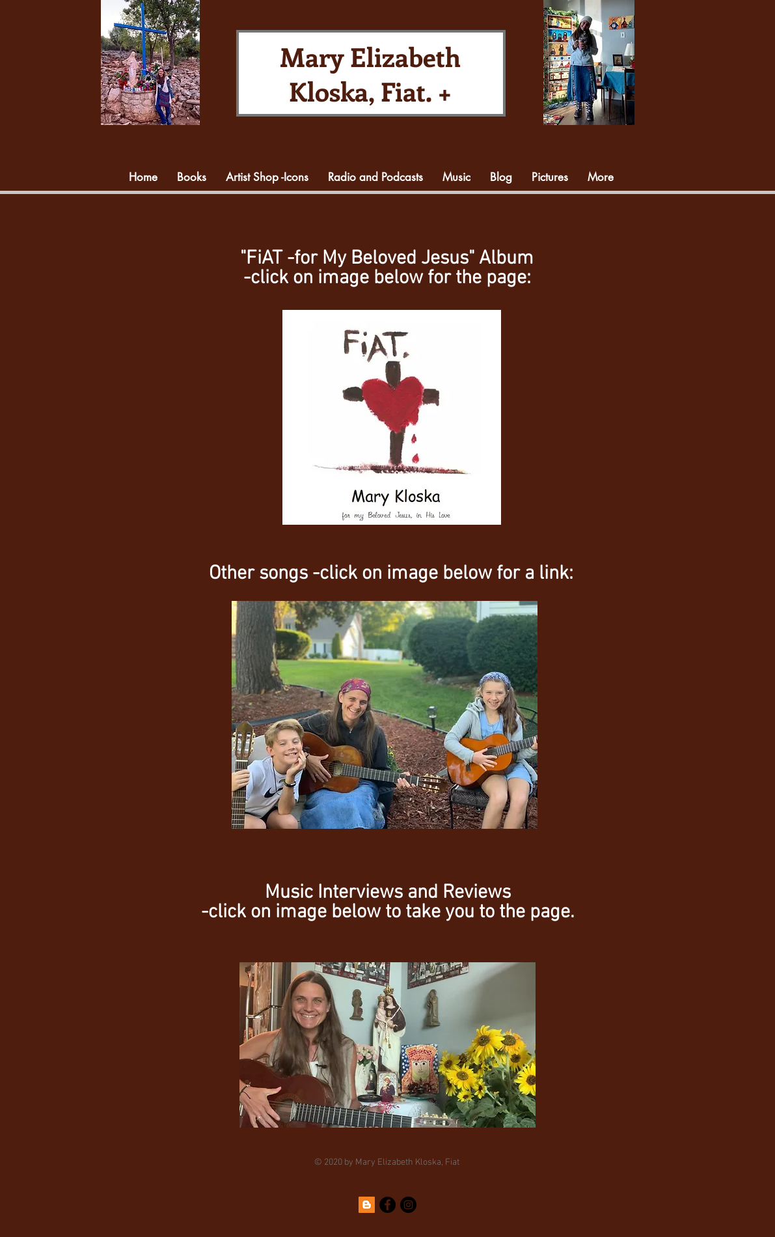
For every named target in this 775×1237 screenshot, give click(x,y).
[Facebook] (387, 1205)
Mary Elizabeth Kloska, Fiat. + (370, 73)
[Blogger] (367, 1205)
